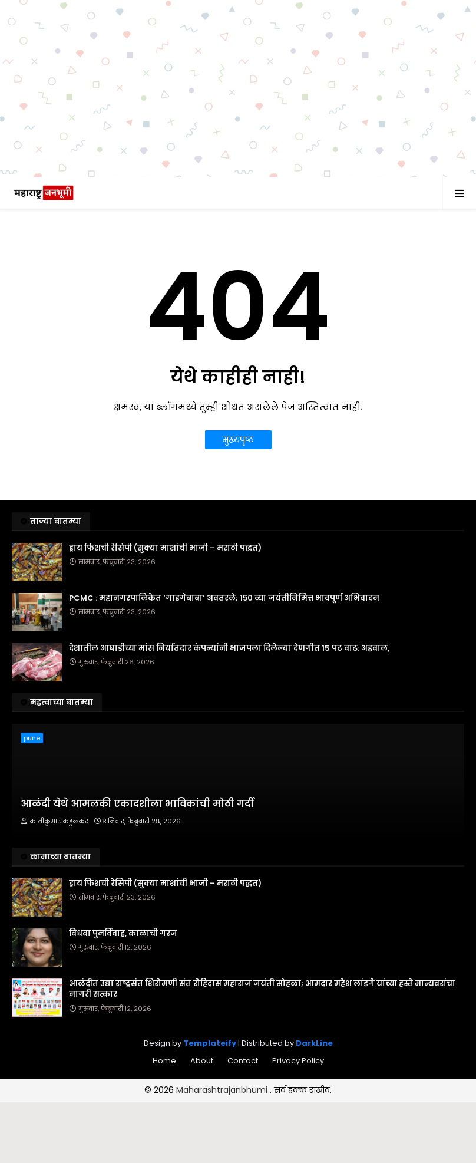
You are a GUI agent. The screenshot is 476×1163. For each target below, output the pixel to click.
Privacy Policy (298, 1060)
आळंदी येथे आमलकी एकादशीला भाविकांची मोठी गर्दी (137, 804)
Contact (242, 1060)
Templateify (209, 1043)
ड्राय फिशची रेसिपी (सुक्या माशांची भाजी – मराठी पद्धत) (165, 548)
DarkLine (314, 1043)
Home (164, 1060)
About (201, 1060)
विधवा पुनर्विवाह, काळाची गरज (123, 933)
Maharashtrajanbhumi (223, 1090)
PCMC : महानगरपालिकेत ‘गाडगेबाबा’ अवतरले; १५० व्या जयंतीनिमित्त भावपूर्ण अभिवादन (224, 598)
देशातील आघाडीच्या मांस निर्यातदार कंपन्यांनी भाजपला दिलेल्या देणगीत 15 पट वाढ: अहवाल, (229, 648)
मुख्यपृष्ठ (238, 440)
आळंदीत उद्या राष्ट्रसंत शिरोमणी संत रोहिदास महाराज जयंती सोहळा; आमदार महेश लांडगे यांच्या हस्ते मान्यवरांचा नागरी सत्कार (262, 989)
